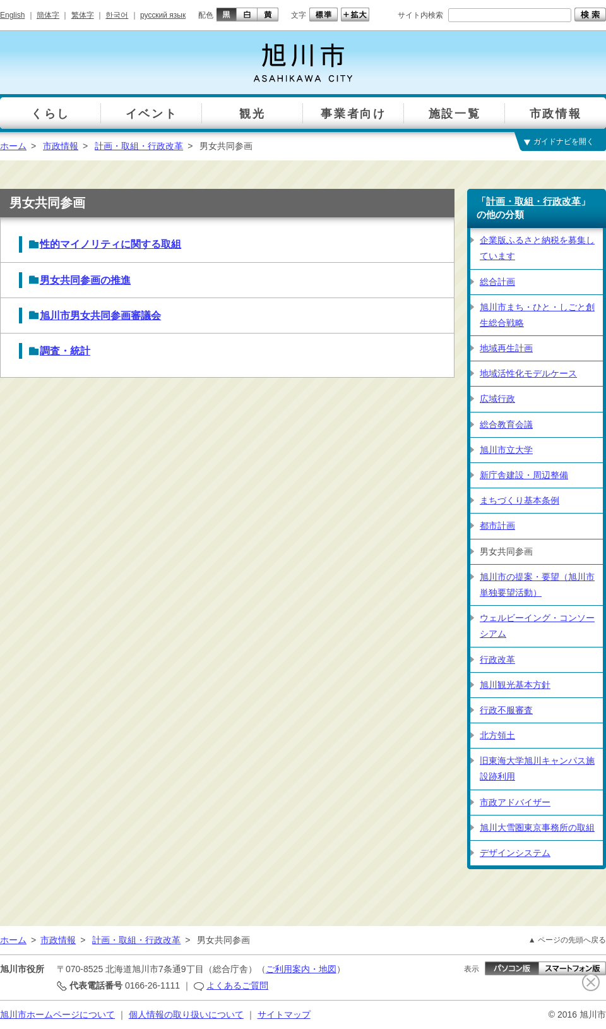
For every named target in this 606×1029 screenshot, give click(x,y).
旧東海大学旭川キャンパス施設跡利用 (537, 768)
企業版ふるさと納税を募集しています (537, 248)
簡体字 (48, 15)
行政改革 (497, 659)
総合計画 (497, 282)
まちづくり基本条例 (519, 500)
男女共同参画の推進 (85, 280)
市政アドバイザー (515, 802)
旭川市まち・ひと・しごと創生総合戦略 (537, 315)
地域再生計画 (506, 348)
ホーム (13, 146)
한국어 (116, 15)
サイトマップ (284, 1014)
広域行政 (497, 399)
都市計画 (497, 526)
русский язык (163, 15)
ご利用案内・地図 (301, 969)
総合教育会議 (506, 424)
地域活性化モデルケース (528, 373)
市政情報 (60, 146)
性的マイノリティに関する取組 (110, 244)
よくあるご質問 (237, 985)
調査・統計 (65, 351)
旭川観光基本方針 (515, 685)
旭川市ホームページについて (57, 1014)
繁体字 (82, 15)
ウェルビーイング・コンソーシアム (537, 626)
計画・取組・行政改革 (139, 146)
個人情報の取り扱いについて (186, 1014)
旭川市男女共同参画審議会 (100, 315)
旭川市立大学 (506, 450)
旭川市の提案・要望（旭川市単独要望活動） (537, 585)
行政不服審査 (506, 710)
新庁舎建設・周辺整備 (524, 475)
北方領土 (497, 735)
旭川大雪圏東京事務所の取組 (537, 827)
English (12, 15)
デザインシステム (515, 853)
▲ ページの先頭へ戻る (567, 940)
